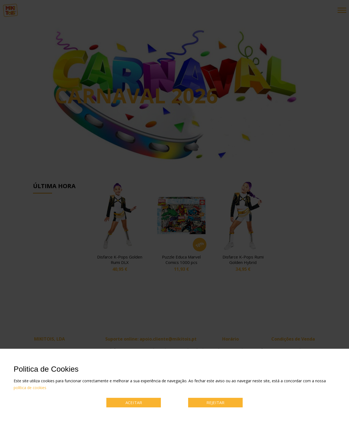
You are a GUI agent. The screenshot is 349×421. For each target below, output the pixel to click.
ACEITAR (133, 402)
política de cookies (30, 387)
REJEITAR (215, 402)
